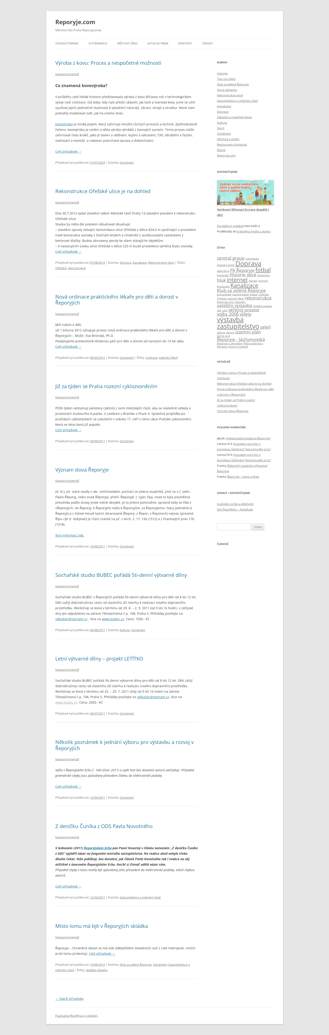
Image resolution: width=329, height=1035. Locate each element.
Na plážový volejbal (230, 226)
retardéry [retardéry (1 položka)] (240, 302)
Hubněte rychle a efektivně (235, 504)
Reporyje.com (75, 22)
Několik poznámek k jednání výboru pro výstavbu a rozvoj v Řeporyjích (124, 744)
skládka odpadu (96, 970)
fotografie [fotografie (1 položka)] (223, 275)
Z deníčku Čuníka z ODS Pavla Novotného (104, 826)
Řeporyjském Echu (98, 848)
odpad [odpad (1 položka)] (254, 294)
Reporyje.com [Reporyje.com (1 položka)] (225, 302)
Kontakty (185, 43)
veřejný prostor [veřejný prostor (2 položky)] (244, 310)
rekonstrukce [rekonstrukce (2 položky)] (258, 298)
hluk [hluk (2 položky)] (221, 280)
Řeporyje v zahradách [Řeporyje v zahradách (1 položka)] (230, 343)
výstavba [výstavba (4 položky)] (230, 319)
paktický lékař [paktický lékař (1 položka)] (235, 298)
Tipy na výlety (226, 79)
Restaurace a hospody (232, 144)
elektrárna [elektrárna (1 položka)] (223, 271)
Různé (221, 150)
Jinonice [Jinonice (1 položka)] (263, 280)
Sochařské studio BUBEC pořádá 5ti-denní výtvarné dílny (121, 574)
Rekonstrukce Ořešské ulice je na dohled (102, 191)
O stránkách (98, 43)
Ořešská (60, 268)
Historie (222, 73)
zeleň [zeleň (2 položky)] (265, 327)
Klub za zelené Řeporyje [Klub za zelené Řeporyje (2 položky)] (241, 290)
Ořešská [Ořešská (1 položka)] (222, 298)
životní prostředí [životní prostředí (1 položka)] (238, 346)
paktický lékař (168, 358)
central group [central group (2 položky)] (231, 258)
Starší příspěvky (69, 998)
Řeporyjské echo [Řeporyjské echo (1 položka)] (253, 343)
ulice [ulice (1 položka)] (224, 310)
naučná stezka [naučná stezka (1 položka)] (240, 294)
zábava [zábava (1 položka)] (221, 332)
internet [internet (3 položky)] (237, 279)
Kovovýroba (64, 124)
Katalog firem (158, 43)
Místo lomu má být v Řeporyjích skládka (101, 925)
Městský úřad (127, 43)
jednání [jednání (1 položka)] (253, 280)
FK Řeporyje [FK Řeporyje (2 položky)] (242, 270)
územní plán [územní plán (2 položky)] (248, 332)
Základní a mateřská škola (234, 117)
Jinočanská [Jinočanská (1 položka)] (223, 286)
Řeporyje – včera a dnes (243, 477)
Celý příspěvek (68, 151)
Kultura (125, 630)
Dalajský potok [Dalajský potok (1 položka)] (226, 265)
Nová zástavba (227, 90)
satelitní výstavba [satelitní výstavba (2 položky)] (234, 305)
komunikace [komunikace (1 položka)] (224, 294)
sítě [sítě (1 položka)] (219, 310)
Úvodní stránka (67, 43)
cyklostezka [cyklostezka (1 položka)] (252, 258)
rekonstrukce (77, 268)
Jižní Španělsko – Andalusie (235, 509)
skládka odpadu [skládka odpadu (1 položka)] (262, 306)
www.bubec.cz (113, 619)
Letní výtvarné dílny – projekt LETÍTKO (99, 658)
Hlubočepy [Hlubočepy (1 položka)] (263, 275)
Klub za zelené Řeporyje (136, 965)
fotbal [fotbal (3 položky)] (263, 270)
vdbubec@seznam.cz (71, 619)
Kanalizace (140, 263)
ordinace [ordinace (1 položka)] (263, 294)
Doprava (125, 263)
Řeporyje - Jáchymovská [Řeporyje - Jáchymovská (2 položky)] (241, 339)
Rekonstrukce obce (161, 263)
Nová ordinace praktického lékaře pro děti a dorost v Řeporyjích (116, 299)
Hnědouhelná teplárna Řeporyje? (248, 438)
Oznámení (127, 162)
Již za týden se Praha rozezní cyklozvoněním (106, 386)
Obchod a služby (228, 139)
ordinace (152, 358)
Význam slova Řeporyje (82, 469)
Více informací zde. (69, 535)
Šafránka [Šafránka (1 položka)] (222, 346)
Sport (220, 128)
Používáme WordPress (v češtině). (76, 1016)
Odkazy (207, 43)
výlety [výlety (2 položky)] (246, 314)
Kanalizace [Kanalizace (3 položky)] (244, 285)
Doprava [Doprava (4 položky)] (248, 263)
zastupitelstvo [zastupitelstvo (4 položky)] (238, 326)
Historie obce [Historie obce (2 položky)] (243, 275)
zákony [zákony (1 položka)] (230, 332)
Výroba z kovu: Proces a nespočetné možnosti (108, 62)
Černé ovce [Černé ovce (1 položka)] (223, 336)
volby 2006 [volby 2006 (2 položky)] (228, 314)
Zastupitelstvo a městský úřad (140, 897)
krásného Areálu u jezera (253, 231)
